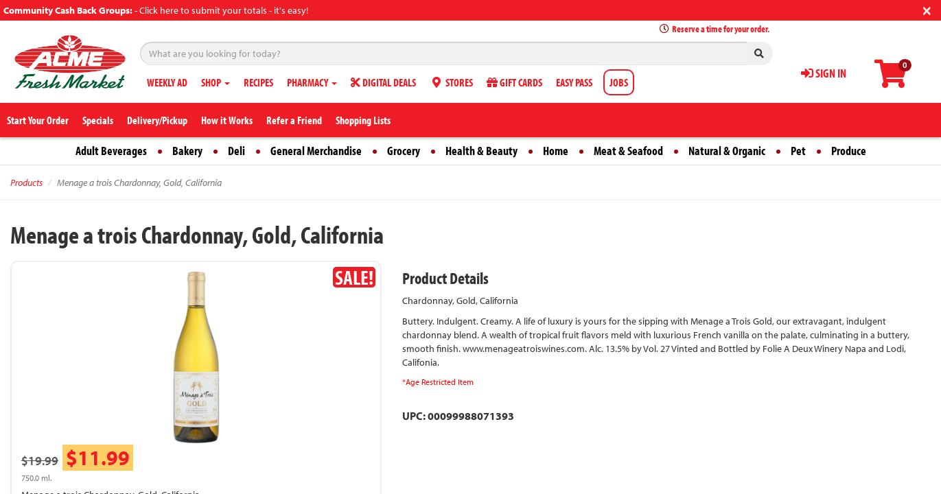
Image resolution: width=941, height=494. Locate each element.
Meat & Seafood (628, 150)
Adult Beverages (111, 150)
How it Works (227, 120)
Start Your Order (38, 120)
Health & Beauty (481, 150)
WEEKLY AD (167, 82)
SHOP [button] (215, 82)
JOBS (618, 82)
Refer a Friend (294, 120)
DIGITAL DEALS (383, 82)
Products (26, 182)
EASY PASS (574, 82)
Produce (848, 150)
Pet (798, 150)
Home (555, 150)
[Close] (926, 9)
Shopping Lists (363, 120)
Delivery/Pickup (157, 120)
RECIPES (258, 82)
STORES (451, 82)
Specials (97, 120)
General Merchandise (316, 150)
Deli (236, 150)
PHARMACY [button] (312, 82)
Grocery (403, 150)
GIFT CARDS (514, 82)
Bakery (187, 150)
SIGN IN (823, 73)
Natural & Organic (726, 150)
